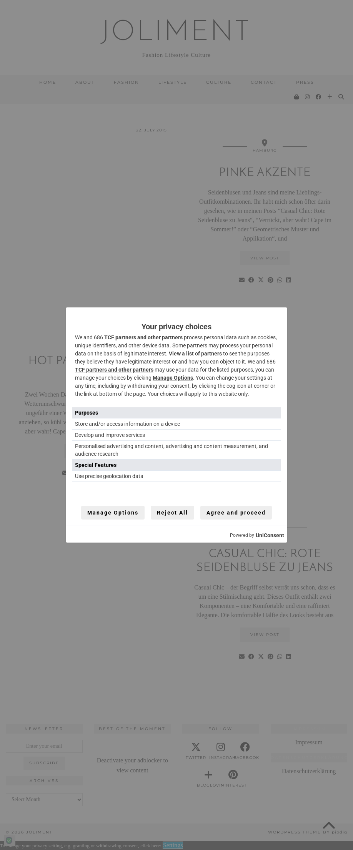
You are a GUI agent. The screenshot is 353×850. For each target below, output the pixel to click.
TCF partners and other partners (143, 337)
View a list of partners (195, 353)
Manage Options (173, 378)
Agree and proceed (236, 513)
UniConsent (270, 535)
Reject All (172, 513)
